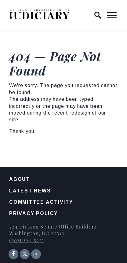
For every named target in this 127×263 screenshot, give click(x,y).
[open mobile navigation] (112, 15)
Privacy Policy (33, 213)
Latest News (30, 190)
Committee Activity (41, 202)
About (19, 179)
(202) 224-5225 (26, 240)
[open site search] (98, 15)
